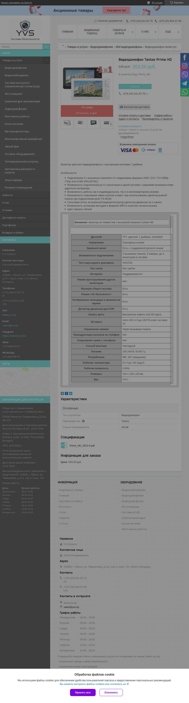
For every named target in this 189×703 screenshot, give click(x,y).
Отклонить (111, 692)
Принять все (83, 692)
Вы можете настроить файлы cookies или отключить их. (93, 684)
